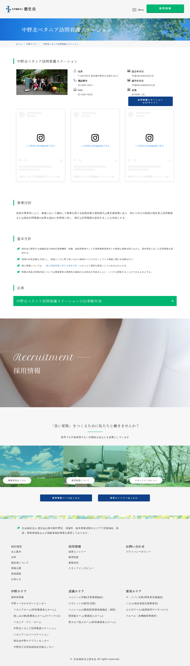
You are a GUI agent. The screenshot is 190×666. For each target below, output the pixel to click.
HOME (16, 546)
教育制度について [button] (80, 480)
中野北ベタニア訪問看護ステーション (34, 628)
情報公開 (16, 568)
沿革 (13, 557)
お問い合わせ (135, 546)
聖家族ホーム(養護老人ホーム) (86, 616)
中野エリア (31, 44)
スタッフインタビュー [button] (146, 480)
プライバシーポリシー (138, 551)
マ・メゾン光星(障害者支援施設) (144, 597)
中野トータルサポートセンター (28, 603)
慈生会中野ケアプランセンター (30, 640)
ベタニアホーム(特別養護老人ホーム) (33, 609)
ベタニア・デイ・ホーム (26, 622)
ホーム (19, 44)
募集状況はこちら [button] (17, 480)
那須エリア (133, 591)
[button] (138, 9)
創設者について (20, 562)
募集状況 (74, 562)
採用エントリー (77, 551)
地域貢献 (16, 573)
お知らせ (16, 579)
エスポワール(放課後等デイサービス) (147, 609)
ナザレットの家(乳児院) (82, 603)
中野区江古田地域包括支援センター (32, 647)
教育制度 (74, 557)
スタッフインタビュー (81, 568)
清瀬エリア (76, 591)
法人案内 (16, 551)
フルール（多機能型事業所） (142, 616)
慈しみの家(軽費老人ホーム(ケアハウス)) (35, 616)
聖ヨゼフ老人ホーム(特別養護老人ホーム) (92, 622)
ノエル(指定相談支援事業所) (142, 603)
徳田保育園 (17, 597)
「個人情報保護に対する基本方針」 (62, 265)
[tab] (95, 301)
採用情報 (75, 546)
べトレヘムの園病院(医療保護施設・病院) (92, 609)
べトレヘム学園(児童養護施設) (86, 597)
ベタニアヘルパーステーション (30, 634)
